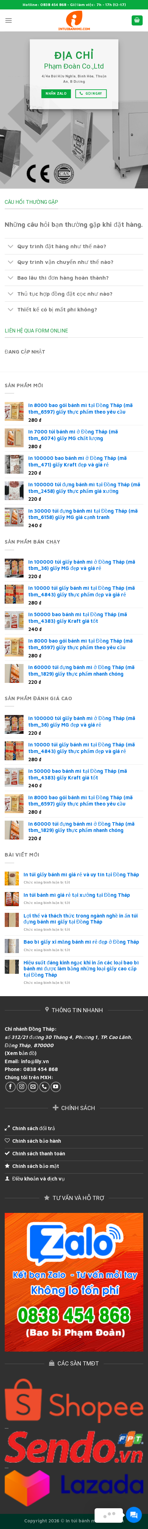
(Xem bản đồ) (20, 1053)
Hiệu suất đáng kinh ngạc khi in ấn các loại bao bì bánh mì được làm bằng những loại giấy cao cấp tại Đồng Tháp (81, 968)
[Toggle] (11, 247)
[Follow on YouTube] (56, 1087)
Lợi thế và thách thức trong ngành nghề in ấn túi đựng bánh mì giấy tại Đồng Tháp (81, 918)
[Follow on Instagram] (22, 1087)
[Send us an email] (33, 1087)
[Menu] (8, 20)
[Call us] (44, 1087)
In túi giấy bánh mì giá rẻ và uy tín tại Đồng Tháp (82, 874)
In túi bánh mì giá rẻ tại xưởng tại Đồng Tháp (77, 895)
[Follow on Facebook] (10, 1087)
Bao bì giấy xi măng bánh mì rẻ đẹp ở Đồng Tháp (81, 942)
